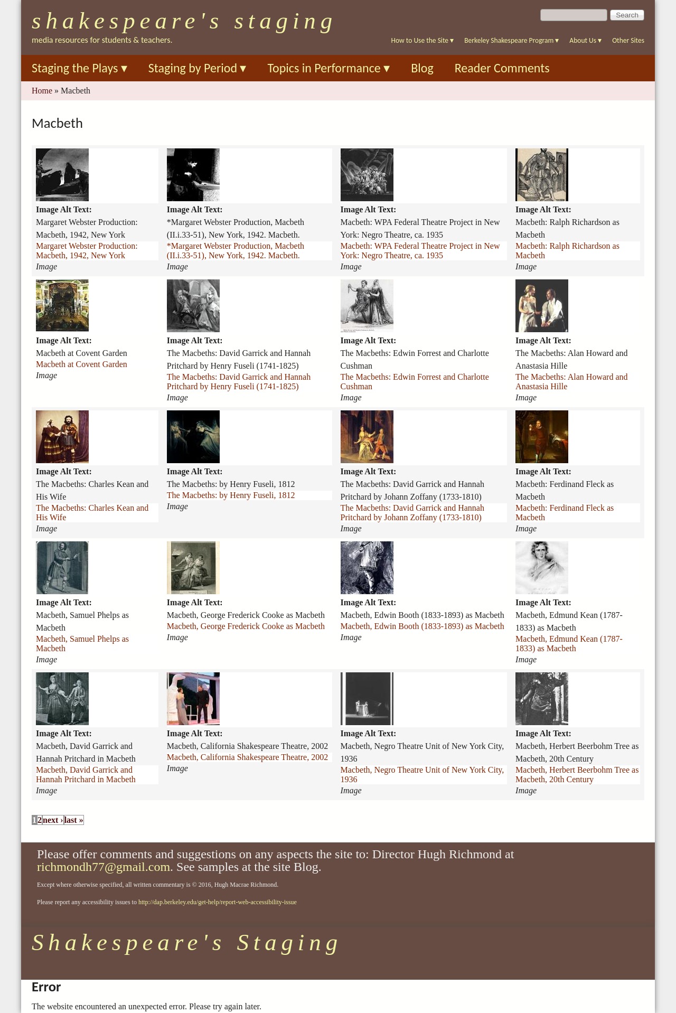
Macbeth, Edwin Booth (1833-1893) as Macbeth (422, 626)
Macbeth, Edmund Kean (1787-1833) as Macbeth (569, 643)
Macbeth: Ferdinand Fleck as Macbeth (564, 512)
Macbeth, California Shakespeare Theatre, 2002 (247, 757)
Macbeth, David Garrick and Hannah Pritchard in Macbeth (86, 774)
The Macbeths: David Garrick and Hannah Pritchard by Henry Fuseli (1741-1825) (239, 381)
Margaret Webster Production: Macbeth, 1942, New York (87, 250)
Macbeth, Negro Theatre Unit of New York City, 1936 (422, 774)
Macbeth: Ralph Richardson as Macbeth (567, 250)
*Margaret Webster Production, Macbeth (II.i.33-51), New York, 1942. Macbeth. (235, 250)
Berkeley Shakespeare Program (511, 40)
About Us (585, 40)
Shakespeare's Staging (184, 20)
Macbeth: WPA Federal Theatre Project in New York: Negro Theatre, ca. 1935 (420, 250)
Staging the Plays (79, 68)
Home (42, 90)
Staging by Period (197, 68)
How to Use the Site (422, 40)
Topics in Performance (328, 68)
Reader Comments (502, 68)
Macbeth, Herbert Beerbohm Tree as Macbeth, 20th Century (577, 774)
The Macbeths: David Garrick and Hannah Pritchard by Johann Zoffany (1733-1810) (412, 512)
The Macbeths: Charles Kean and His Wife (92, 512)
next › (53, 819)
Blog (422, 68)
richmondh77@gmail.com (103, 867)
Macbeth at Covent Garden (81, 364)
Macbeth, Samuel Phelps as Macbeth (82, 643)
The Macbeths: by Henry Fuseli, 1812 (231, 495)
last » (73, 819)
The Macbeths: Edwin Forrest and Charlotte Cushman (415, 381)
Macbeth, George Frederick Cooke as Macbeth (246, 626)
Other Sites (628, 40)
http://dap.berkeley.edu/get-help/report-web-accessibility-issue (217, 902)
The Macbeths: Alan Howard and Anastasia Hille (571, 381)
